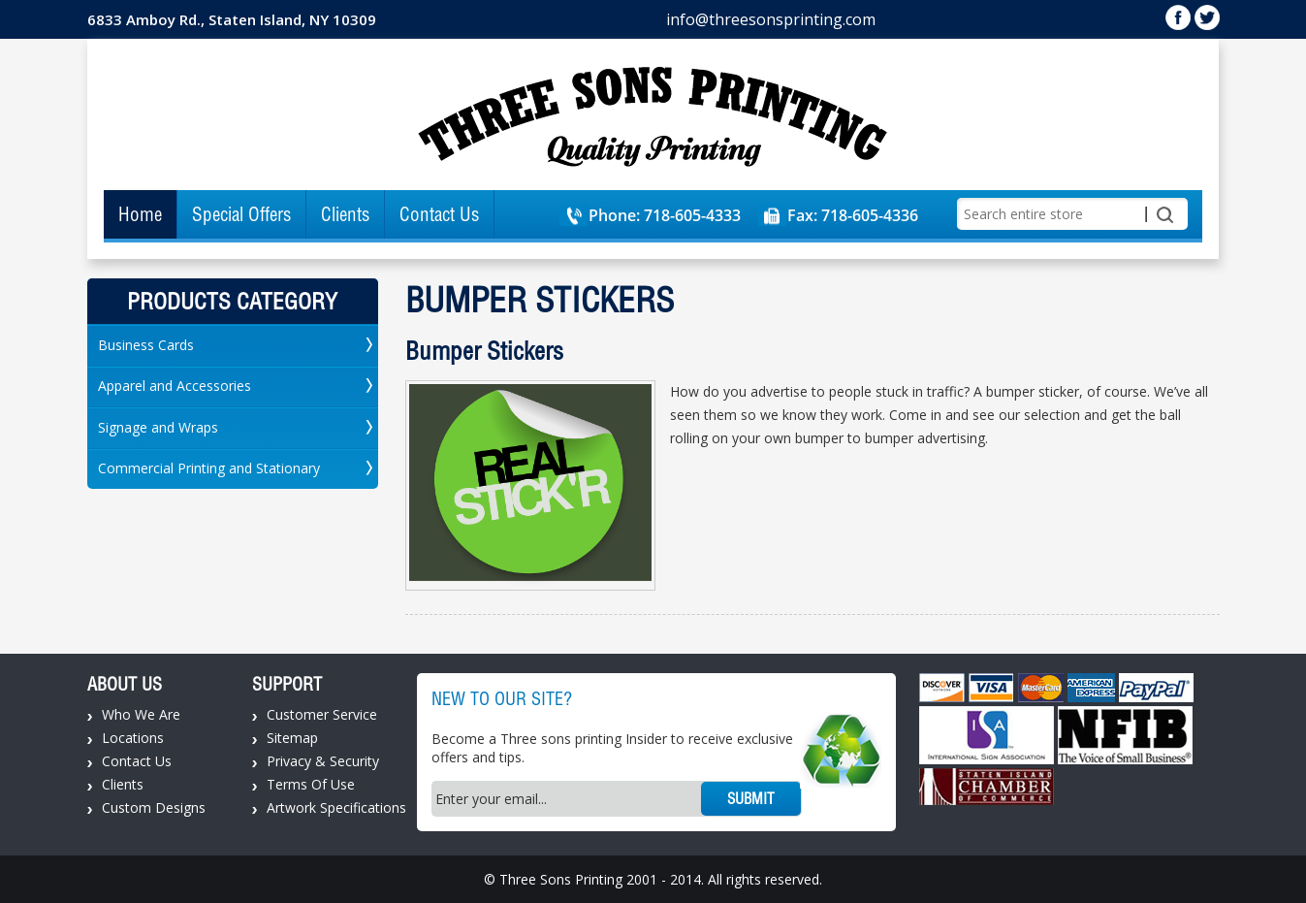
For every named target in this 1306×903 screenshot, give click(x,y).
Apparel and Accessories (174, 385)
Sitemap (292, 737)
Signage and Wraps (158, 427)
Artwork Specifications (336, 807)
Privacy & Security (323, 761)
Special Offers (241, 214)
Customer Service (322, 714)
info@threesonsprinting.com (771, 19)
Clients (345, 214)
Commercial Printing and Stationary (209, 468)
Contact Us (439, 214)
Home (140, 214)
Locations (133, 737)
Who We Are (141, 714)
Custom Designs (154, 807)
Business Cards (146, 345)
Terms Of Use (311, 784)
